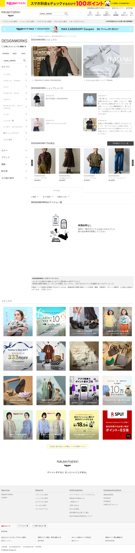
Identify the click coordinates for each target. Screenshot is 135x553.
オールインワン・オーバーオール (15, 107)
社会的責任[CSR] (28, 547)
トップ (33, 36)
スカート (15, 99)
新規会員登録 (108, 495)
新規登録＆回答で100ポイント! (98, 8)
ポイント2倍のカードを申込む (81, 537)
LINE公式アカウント (111, 505)
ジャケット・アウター (15, 80)
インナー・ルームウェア (15, 127)
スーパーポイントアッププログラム (82, 495)
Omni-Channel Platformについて (80, 516)
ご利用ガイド (74, 502)
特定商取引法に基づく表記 (79, 512)
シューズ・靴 (15, 120)
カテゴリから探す (41, 502)
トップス (15, 74)
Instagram (107, 501)
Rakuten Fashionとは (76, 498)
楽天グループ (117, 8)
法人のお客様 (74, 509)
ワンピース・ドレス (15, 93)
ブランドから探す (41, 495)
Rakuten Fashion (44, 36)
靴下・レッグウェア (15, 133)
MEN (14, 54)
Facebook (107, 498)
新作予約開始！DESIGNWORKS (57, 99)
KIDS (23, 54)
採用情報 (38, 547)
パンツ (15, 87)
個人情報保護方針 (15, 547)
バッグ (15, 114)
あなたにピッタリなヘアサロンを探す (13, 537)
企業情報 (4, 547)
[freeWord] (14, 60)
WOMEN (6, 54)
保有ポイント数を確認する (114, 537)
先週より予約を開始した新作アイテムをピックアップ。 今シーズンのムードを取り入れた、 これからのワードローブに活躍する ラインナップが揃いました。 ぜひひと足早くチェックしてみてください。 (115, 129)
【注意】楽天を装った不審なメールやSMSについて (67, 446)
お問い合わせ (74, 505)
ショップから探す (41, 498)
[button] (45, 166)
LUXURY (4, 498)
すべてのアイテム (41, 509)
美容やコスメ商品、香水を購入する (49, 537)
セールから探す (41, 505)
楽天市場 (129, 8)
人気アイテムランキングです (56, 123)
